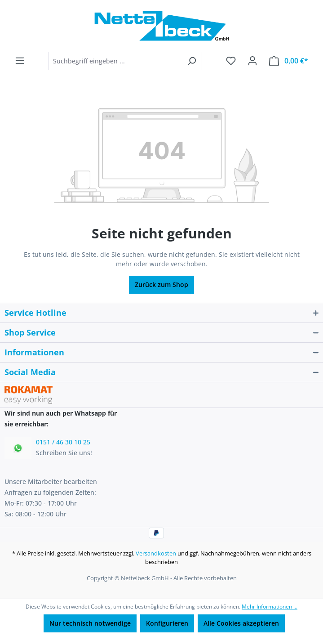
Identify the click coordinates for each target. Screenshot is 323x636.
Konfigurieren (167, 623)
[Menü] (20, 61)
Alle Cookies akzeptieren (241, 623)
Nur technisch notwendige (90, 623)
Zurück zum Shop (161, 284)
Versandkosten (156, 553)
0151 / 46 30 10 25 (63, 442)
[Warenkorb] (288, 61)
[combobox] (115, 61)
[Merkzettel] (231, 61)
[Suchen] (191, 61)
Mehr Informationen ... (269, 606)
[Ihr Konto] (252, 61)
